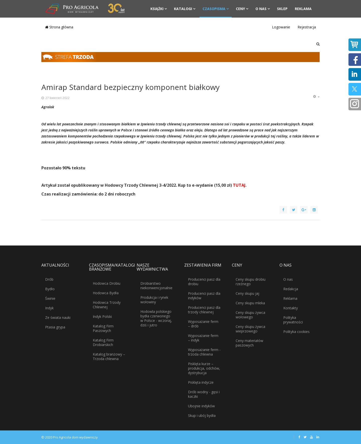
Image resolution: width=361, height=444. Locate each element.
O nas (260, 8)
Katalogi (183, 8)
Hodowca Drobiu (106, 283)
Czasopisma (214, 8)
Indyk (49, 308)
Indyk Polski (102, 316)
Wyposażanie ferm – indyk (203, 337)
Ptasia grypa (55, 327)
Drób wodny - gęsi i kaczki (204, 394)
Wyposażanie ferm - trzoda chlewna (204, 352)
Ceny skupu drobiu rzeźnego (250, 281)
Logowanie (281, 27)
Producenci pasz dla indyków (204, 295)
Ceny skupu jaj (247, 293)
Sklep (282, 8)
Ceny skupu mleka (250, 303)
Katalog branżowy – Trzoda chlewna (109, 356)
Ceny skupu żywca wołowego (250, 314)
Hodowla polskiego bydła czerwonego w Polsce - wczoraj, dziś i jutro (156, 318)
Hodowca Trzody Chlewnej (107, 304)
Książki (156, 8)
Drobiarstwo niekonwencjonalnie (156, 285)
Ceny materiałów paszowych (249, 343)
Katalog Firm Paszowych (103, 328)
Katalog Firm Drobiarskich (103, 342)
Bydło (50, 288)
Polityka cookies (296, 331)
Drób (49, 279)
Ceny (240, 8)
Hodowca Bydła (106, 292)
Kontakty (290, 308)
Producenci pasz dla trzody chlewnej (204, 309)
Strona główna (59, 27)
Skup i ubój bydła (202, 415)
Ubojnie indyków (201, 406)
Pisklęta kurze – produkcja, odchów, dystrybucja (204, 368)
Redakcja (290, 288)
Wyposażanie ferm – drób (203, 323)
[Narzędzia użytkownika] (316, 97)
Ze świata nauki (57, 317)
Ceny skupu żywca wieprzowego (250, 328)
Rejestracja (307, 27)
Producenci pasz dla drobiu (204, 281)
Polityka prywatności (293, 319)
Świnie (50, 298)
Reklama (303, 8)
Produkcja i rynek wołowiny (154, 299)
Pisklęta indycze (201, 382)
